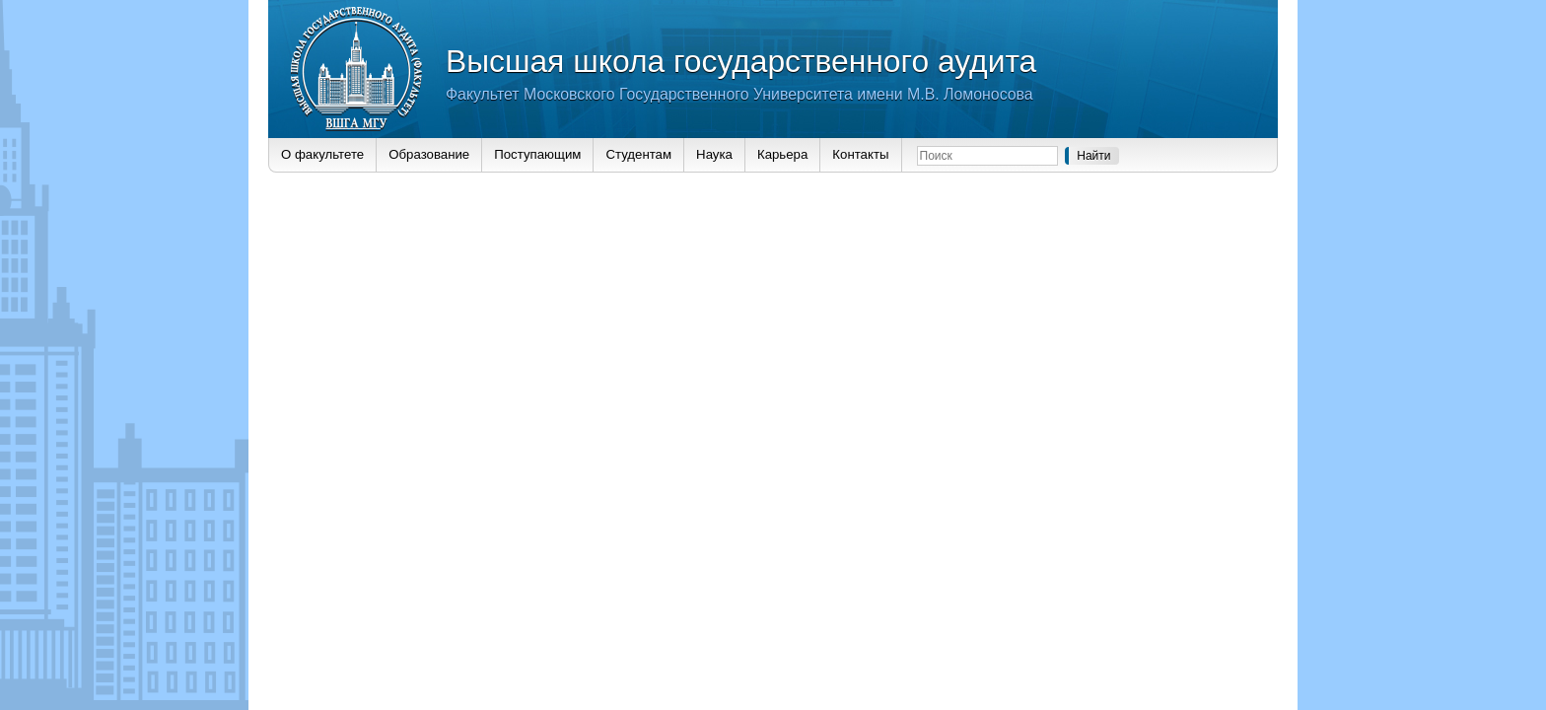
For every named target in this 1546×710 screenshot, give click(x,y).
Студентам (638, 154)
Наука (714, 154)
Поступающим (537, 154)
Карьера (782, 154)
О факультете (322, 154)
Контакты (860, 154)
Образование (428, 154)
